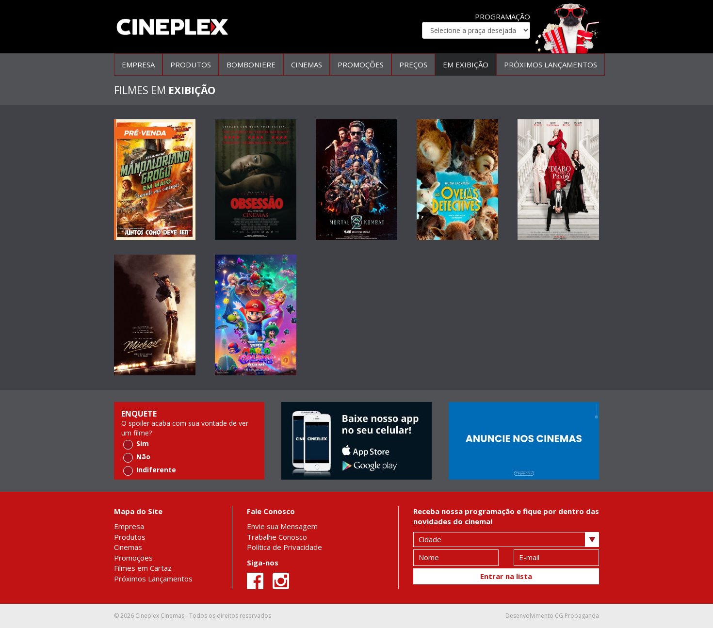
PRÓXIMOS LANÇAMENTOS (550, 64)
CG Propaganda (577, 616)
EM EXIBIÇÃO (465, 64)
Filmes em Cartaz (143, 568)
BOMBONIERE (251, 64)
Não (136, 457)
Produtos (130, 537)
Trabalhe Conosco (277, 537)
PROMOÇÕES (361, 64)
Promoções (133, 558)
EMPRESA (138, 64)
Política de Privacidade (284, 547)
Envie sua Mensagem (282, 526)
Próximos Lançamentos (153, 578)
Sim (136, 444)
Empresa (129, 526)
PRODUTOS (190, 64)
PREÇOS (413, 64)
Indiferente (149, 470)
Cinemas (128, 547)
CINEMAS (306, 64)
